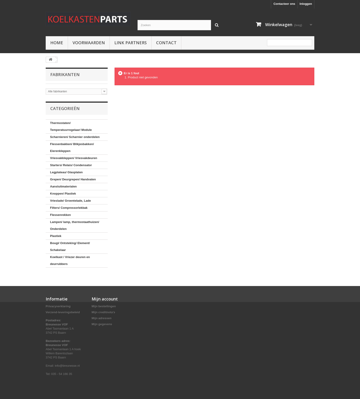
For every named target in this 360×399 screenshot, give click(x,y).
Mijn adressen (102, 318)
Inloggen (306, 4)
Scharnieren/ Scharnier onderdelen (75, 137)
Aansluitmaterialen (63, 186)
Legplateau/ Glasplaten (66, 172)
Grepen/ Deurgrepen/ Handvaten (73, 179)
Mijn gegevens (102, 324)
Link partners (130, 42)
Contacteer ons (284, 4)
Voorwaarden (89, 42)
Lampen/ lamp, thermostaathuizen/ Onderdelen (74, 225)
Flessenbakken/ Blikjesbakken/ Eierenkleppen (72, 147)
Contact (166, 42)
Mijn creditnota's (103, 312)
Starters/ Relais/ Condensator (71, 165)
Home (56, 42)
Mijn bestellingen (104, 306)
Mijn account (105, 299)
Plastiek (55, 236)
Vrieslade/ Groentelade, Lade (70, 200)
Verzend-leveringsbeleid (63, 312)
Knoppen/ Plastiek (63, 193)
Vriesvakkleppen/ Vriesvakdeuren (73, 158)
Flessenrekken (60, 215)
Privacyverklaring (58, 306)
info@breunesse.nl (67, 365)
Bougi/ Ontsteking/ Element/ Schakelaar (70, 246)
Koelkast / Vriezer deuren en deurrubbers (70, 260)
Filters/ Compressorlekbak (68, 207)
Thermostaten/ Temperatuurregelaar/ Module (71, 126)
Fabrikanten (65, 74)
